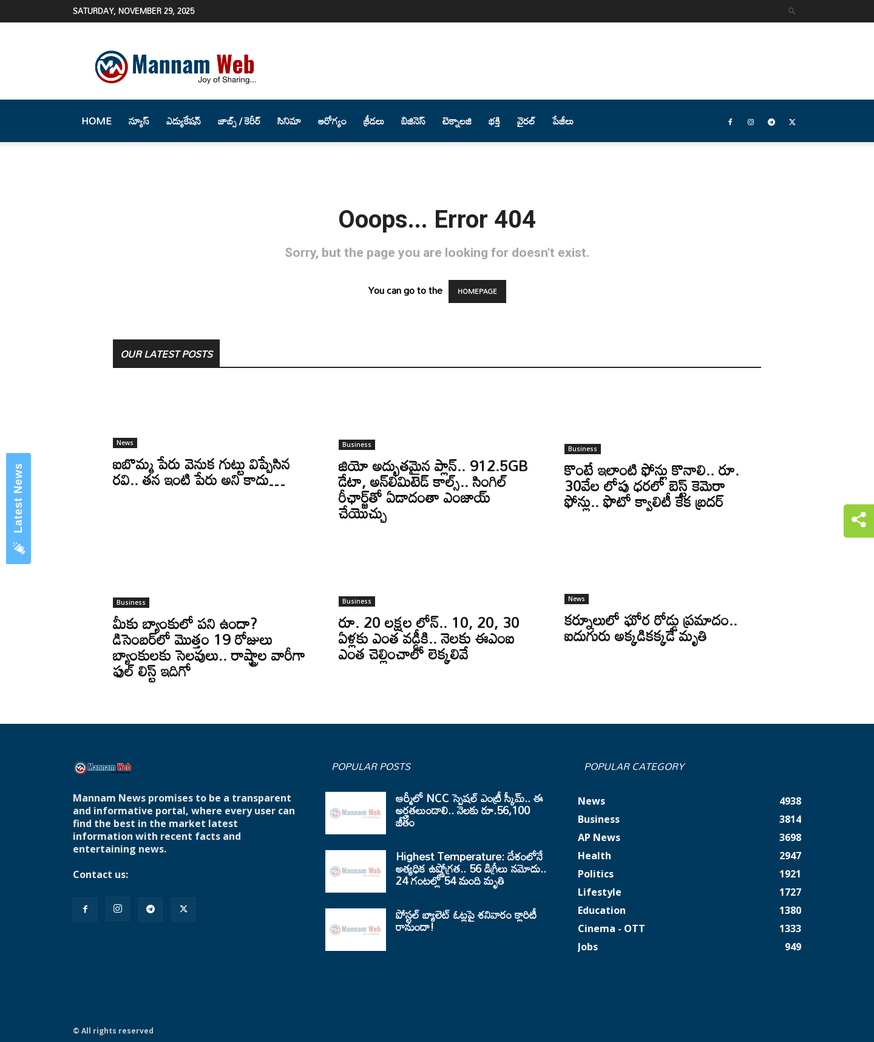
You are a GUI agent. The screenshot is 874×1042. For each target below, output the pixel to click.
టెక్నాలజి (457, 121)
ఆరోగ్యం (332, 121)
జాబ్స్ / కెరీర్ (239, 121)
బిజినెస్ (413, 121)
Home (96, 121)
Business (356, 444)
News (125, 442)
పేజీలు (563, 121)
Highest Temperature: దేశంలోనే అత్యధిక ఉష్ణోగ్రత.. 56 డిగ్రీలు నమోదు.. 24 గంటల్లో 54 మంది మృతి (471, 868)
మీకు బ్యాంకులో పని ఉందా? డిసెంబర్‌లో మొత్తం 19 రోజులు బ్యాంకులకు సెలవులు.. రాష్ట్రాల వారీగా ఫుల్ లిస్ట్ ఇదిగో (209, 647)
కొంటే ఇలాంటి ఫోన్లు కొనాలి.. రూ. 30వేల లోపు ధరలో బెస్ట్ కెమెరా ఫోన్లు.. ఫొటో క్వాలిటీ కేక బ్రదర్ (651, 485)
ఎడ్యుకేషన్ (183, 121)
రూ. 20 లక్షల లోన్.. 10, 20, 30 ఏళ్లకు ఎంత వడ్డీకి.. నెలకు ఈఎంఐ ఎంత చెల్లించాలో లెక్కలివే (429, 638)
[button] (792, 10)
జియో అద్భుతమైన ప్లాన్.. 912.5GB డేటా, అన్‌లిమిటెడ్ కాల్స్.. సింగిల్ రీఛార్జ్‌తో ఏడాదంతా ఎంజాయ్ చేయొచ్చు (433, 489)
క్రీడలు (374, 121)
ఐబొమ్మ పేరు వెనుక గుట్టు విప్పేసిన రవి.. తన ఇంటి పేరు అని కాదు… (201, 471)
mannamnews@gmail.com (195, 874)
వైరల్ (526, 121)
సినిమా (289, 121)
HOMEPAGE (477, 291)
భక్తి (494, 121)
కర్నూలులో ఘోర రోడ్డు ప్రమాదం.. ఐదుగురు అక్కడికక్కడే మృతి (650, 627)
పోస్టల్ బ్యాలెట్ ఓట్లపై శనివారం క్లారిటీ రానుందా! (466, 921)
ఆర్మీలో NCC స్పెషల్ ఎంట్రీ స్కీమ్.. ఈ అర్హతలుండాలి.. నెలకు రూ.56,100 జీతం (469, 810)
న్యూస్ (139, 121)
